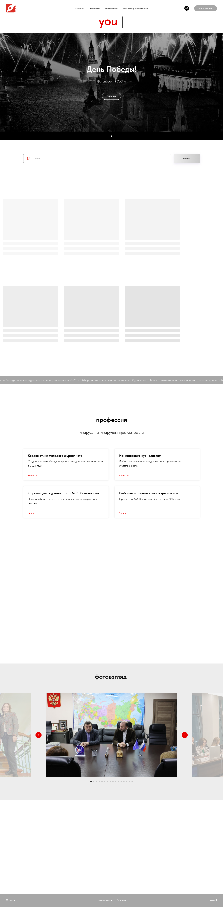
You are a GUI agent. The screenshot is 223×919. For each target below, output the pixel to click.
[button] (205, 8)
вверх (213, 911)
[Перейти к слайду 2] (93, 781)
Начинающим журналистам (140, 456)
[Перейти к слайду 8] (110, 781)
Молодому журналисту (135, 8)
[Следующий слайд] (185, 735)
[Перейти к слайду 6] (104, 781)
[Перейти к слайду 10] (115, 781)
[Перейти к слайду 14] (126, 781)
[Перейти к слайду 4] (99, 781)
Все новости (111, 8)
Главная (79, 8)
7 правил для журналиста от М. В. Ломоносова (63, 493)
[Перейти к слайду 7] (107, 781)
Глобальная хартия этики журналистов (148, 493)
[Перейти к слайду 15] (129, 781)
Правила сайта (104, 911)
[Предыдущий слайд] (38, 735)
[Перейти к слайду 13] (124, 781)
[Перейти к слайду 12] (121, 781)
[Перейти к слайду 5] (102, 781)
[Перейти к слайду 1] (91, 781)
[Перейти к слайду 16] (132, 781)
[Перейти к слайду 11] (118, 781)
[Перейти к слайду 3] (96, 781)
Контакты (121, 911)
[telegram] (186, 8)
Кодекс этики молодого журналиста (55, 456)
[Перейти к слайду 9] (113, 781)
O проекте (94, 8)
